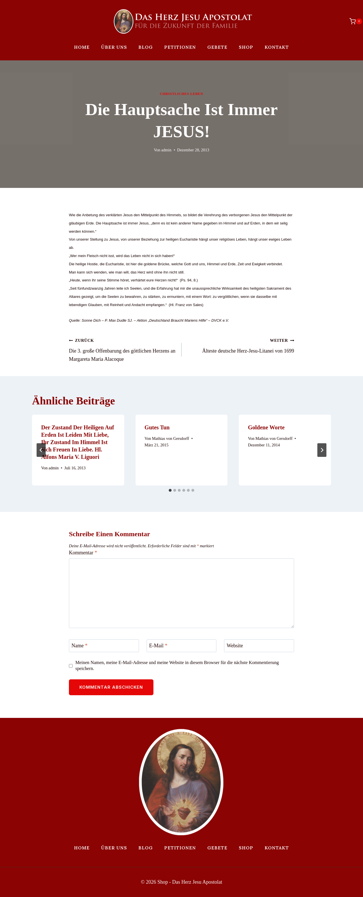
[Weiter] (321, 450)
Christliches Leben (181, 94)
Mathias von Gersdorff (170, 438)
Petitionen (180, 47)
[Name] (104, 645)
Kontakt (277, 47)
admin (166, 150)
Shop (246, 47)
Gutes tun (157, 427)
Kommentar (83, 552)
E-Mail (158, 646)
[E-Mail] (182, 645)
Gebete (217, 47)
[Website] (259, 645)
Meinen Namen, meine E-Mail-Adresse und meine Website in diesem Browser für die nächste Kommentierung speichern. (177, 665)
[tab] (170, 490)
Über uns (114, 47)
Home (82, 47)
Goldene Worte (266, 427)
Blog (145, 47)
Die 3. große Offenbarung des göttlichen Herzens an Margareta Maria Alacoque (122, 349)
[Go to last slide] (41, 450)
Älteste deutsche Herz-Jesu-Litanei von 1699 (240, 345)
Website (235, 646)
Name (79, 646)
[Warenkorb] (353, 21)
